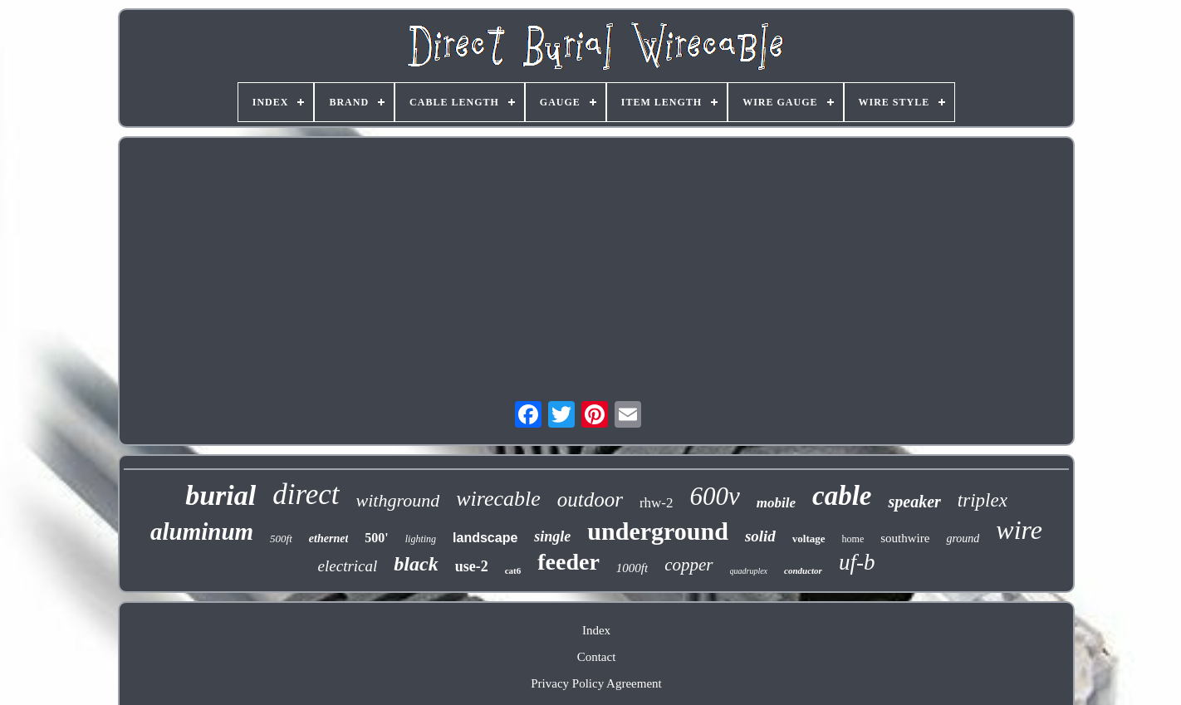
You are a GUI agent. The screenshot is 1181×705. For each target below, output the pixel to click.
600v (715, 496)
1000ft (632, 568)
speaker (914, 501)
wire (1019, 530)
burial (220, 495)
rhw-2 (657, 503)
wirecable (498, 499)
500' (376, 538)
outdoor (590, 499)
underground (657, 531)
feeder (568, 562)
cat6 (513, 570)
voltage (809, 538)
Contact (596, 656)
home (853, 539)
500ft (281, 538)
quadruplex (749, 570)
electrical (348, 566)
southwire (904, 538)
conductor (803, 570)
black (416, 564)
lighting (420, 539)
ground (962, 538)
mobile (776, 503)
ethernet (328, 538)
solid (760, 536)
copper (688, 565)
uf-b (857, 562)
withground (398, 500)
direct (305, 494)
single (552, 536)
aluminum (201, 531)
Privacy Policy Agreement (596, 683)
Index (596, 630)
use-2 (471, 566)
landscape (485, 538)
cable (841, 496)
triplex (982, 500)
